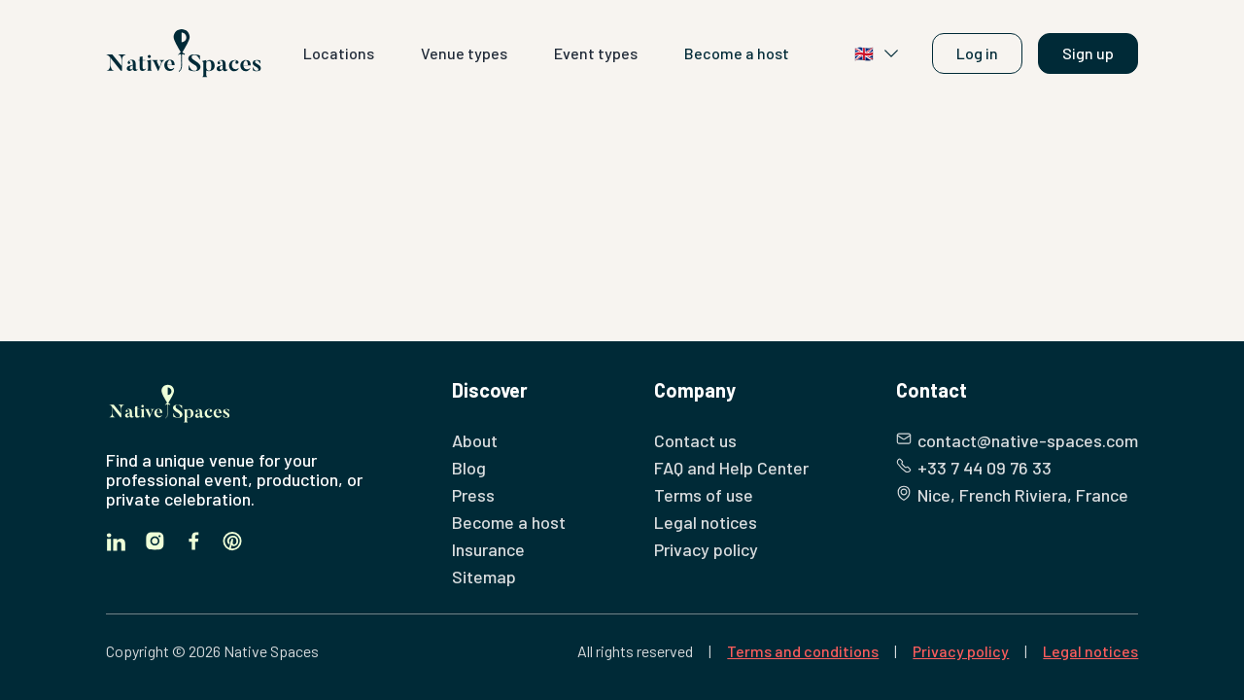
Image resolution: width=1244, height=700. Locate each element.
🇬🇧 (877, 53)
